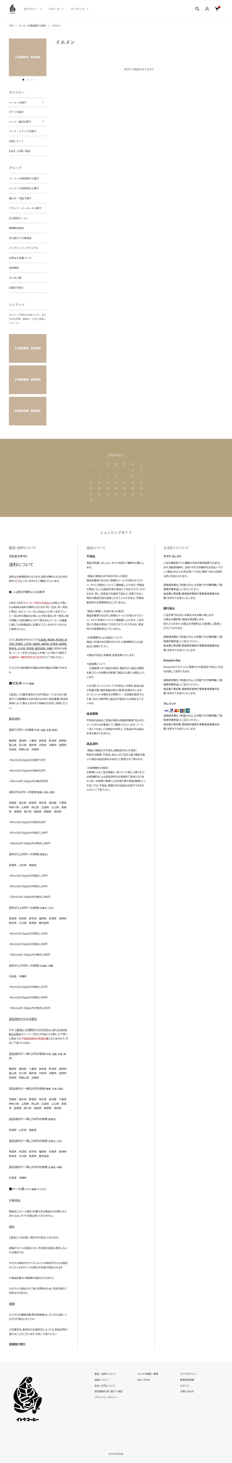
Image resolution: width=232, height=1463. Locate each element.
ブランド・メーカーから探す (25, 208)
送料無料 (14, 267)
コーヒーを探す (17, 102)
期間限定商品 (16, 228)
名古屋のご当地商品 (20, 238)
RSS (139, 1379)
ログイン (185, 1385)
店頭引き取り (16, 287)
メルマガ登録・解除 (147, 1373)
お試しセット (16, 141)
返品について (102, 1379)
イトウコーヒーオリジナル (24, 248)
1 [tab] (23, 80)
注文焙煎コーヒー (19, 218)
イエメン (56, 25)
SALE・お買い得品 (19, 151)
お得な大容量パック (20, 258)
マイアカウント (188, 1373)
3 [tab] (32, 80)
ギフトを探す (16, 112)
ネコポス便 (15, 277)
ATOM (146, 1379)
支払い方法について (105, 1385)
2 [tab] (28, 80)
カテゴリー (31, 9)
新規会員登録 (187, 1379)
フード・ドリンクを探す (22, 131)
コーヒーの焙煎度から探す (24, 188)
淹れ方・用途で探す (20, 198)
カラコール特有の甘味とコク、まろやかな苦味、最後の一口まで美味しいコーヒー (27, 319)
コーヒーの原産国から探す (32, 25)
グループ (54, 9)
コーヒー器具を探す (20, 121)
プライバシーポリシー (106, 1397)
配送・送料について (105, 1373)
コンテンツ (77, 9)
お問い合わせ (187, 1391)
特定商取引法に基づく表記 (108, 1391)
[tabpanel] (27, 57)
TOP (11, 25)
